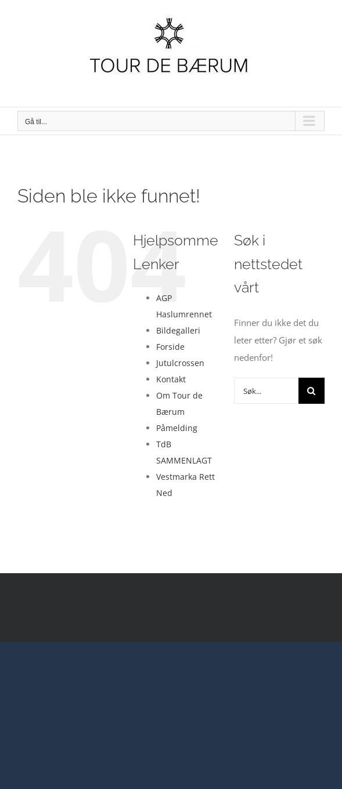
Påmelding (176, 427)
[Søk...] (266, 391)
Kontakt (171, 379)
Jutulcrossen (180, 362)
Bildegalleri (178, 330)
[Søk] (311, 391)
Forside (170, 346)
